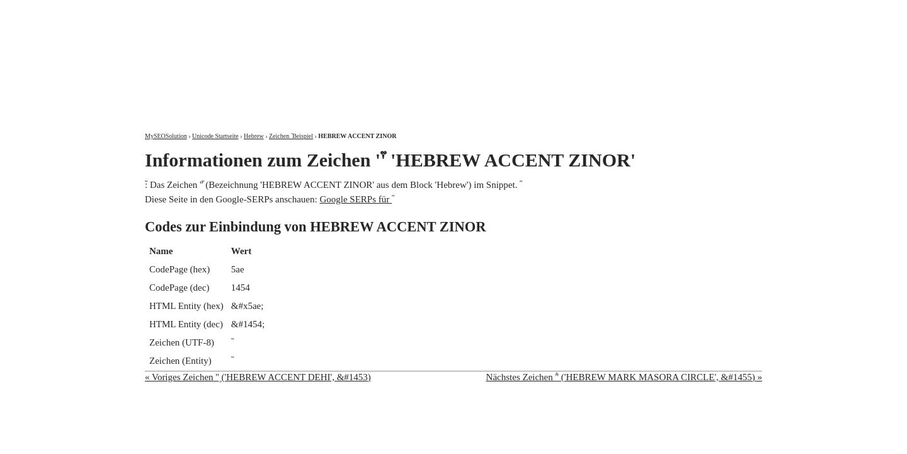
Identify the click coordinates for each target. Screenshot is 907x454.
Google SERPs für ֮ (355, 199)
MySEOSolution (166, 135)
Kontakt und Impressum (697, 11)
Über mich (601, 11)
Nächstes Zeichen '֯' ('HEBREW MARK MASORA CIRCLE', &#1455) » (624, 377)
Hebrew (254, 135)
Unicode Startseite (215, 135)
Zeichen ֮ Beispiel (291, 135)
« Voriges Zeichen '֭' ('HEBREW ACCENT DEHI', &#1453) (258, 377)
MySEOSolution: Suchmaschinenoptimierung (293, 56)
